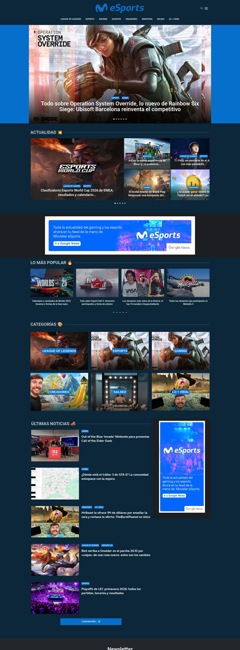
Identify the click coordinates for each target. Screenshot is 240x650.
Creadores (131, 19)
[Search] (201, 8)
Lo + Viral (174, 19)
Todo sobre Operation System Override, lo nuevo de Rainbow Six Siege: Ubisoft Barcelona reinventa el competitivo (120, 106)
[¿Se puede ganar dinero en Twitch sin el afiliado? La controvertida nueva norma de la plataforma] (194, 184)
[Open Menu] (206, 8)
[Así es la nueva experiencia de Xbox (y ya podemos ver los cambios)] (147, 153)
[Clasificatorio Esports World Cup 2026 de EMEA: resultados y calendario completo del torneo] (77, 169)
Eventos (116, 19)
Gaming (103, 19)
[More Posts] (91, 621)
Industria (147, 19)
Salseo (160, 19)
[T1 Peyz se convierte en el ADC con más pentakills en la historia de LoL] (194, 153)
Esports (90, 19)
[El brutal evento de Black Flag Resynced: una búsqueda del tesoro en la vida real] (147, 184)
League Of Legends (71, 19)
